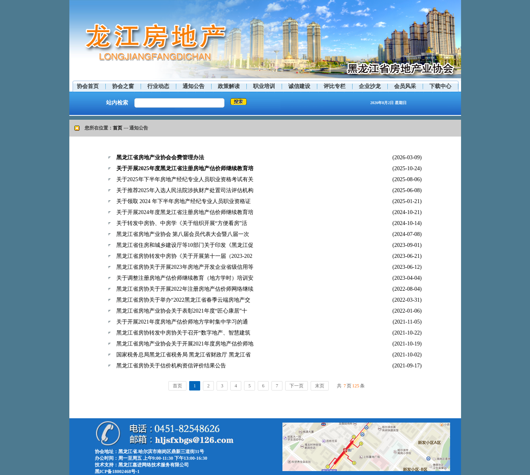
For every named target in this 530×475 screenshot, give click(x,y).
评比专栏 (334, 86)
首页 (117, 128)
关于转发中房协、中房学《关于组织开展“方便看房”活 (181, 223)
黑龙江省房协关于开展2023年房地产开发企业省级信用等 (184, 267)
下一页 (296, 386)
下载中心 (440, 86)
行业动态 (158, 86)
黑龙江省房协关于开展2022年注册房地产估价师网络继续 (184, 289)
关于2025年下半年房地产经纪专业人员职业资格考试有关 (184, 179)
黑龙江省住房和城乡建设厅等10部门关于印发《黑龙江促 (184, 245)
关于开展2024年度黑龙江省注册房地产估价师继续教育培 (184, 212)
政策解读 (229, 86)
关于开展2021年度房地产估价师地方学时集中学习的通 (182, 322)
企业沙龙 (370, 86)
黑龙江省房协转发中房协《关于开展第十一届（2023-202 (184, 256)
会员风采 (405, 86)
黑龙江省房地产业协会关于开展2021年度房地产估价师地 (184, 344)
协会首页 (88, 86)
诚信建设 (299, 86)
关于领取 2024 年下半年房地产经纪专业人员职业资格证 (183, 201)
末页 (319, 386)
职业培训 (264, 86)
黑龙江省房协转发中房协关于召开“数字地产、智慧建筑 (183, 333)
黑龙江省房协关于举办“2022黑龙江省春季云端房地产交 (183, 300)
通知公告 (193, 86)
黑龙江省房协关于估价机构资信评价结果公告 (171, 366)
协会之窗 (123, 86)
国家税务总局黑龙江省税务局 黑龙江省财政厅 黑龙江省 (183, 355)
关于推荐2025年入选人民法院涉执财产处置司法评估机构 (184, 190)
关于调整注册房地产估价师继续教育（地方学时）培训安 (184, 278)
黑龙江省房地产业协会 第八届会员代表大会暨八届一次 (183, 234)
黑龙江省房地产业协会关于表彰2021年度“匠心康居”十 (181, 311)
